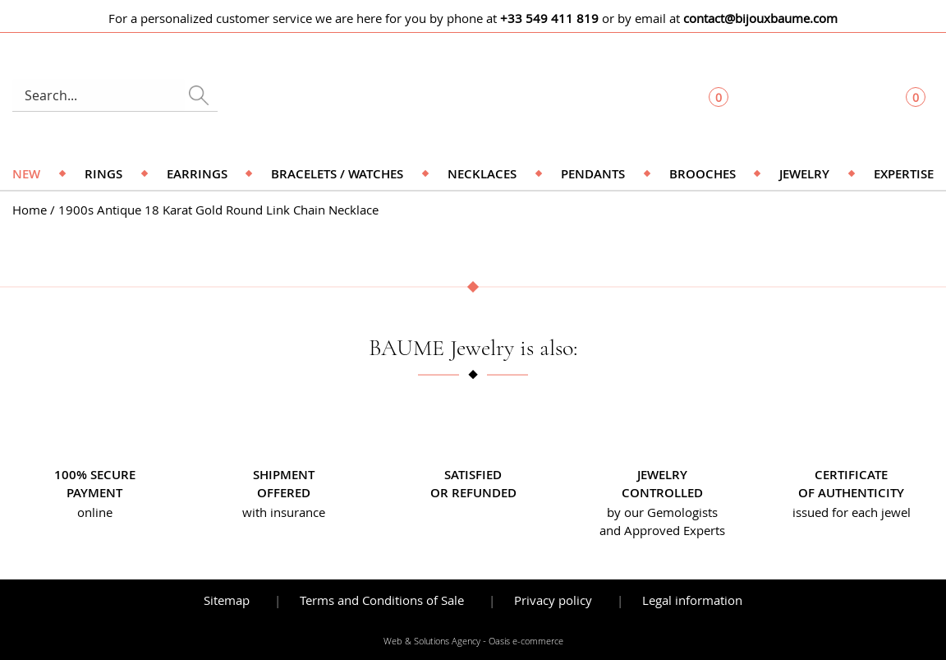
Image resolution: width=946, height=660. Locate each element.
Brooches (702, 173)
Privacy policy (553, 600)
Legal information (692, 600)
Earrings (197, 173)
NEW (26, 173)
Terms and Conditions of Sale (382, 600)
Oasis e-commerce (526, 641)
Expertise (904, 173)
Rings (103, 173)
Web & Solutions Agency (431, 641)
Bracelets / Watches (337, 173)
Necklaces (482, 173)
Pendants (593, 173)
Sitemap (227, 600)
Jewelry (804, 173)
